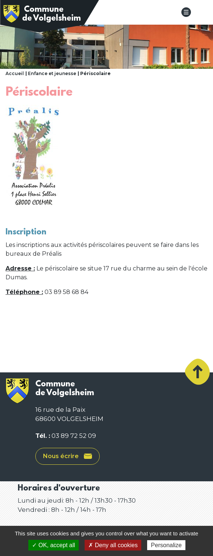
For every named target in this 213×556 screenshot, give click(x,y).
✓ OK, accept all (53, 545)
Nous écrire (67, 456)
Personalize (166, 545)
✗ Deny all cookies (113, 545)
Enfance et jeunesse (52, 73)
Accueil (15, 73)
